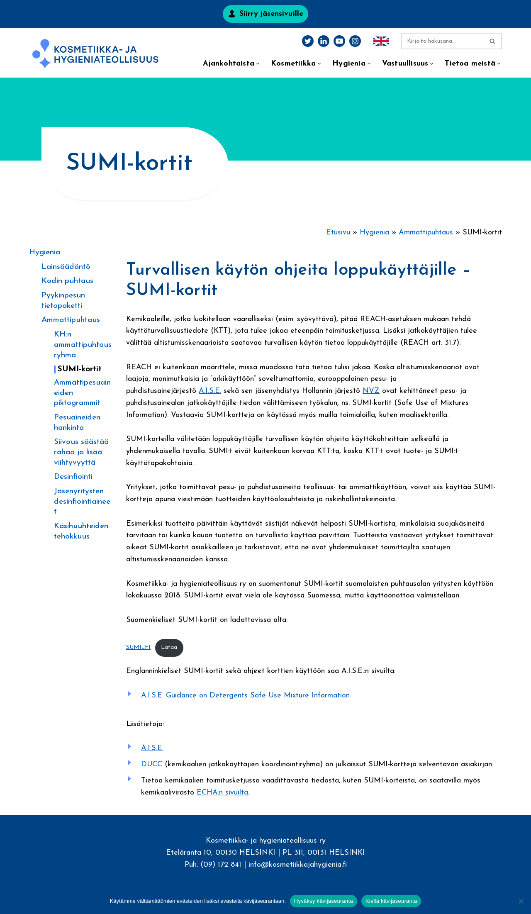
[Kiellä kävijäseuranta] (520, 901)
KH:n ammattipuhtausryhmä (83, 345)
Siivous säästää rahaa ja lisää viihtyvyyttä (81, 452)
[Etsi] (442, 41)
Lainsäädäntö (65, 267)
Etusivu (338, 232)
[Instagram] (355, 41)
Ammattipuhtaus (70, 320)
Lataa (169, 648)
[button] (257, 63)
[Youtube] (339, 41)
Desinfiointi (73, 477)
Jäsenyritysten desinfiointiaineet (82, 501)
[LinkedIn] (323, 41)
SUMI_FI (138, 648)
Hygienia (44, 252)
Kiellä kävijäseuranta (391, 901)
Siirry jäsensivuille (271, 14)
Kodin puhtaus (67, 281)
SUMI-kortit (80, 369)
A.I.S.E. (210, 391)
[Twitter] (308, 41)
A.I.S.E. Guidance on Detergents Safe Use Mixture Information (245, 696)
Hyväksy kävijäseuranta (323, 901)
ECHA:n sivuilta (222, 793)
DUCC (151, 766)
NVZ (371, 391)
